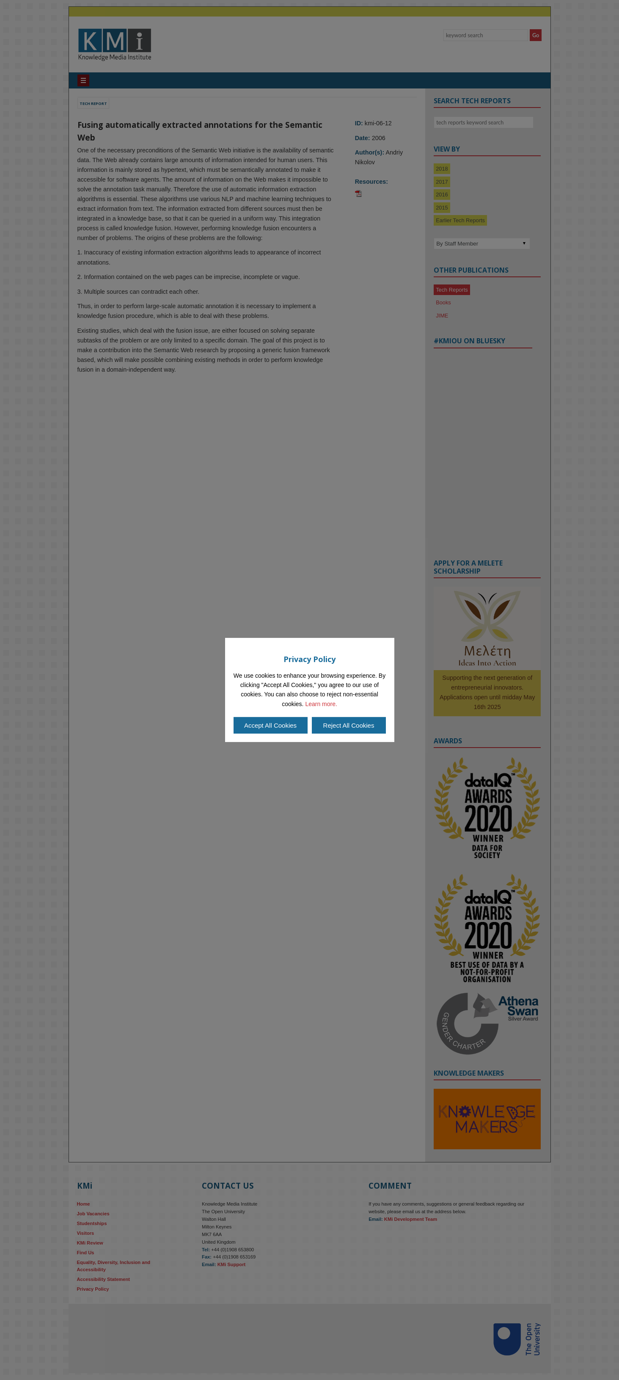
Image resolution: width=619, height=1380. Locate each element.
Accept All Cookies (270, 725)
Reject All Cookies (348, 725)
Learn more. (321, 704)
